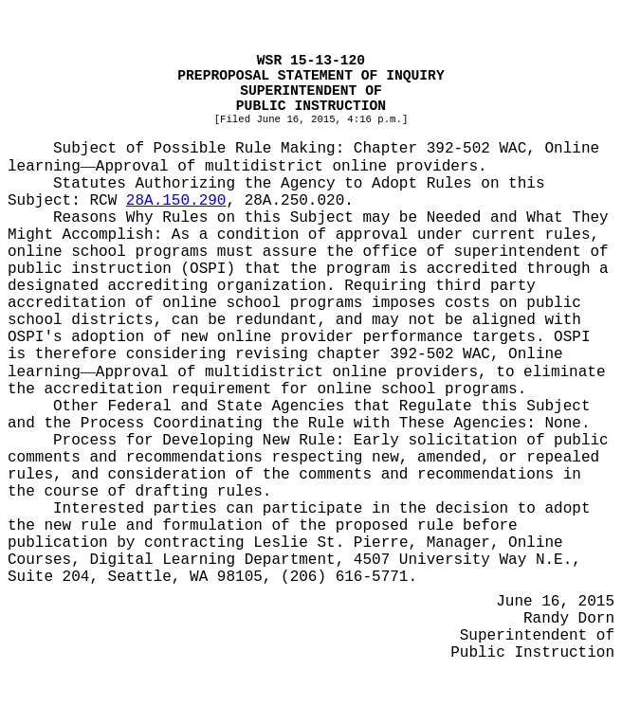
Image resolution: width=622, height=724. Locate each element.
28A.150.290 (176, 200)
